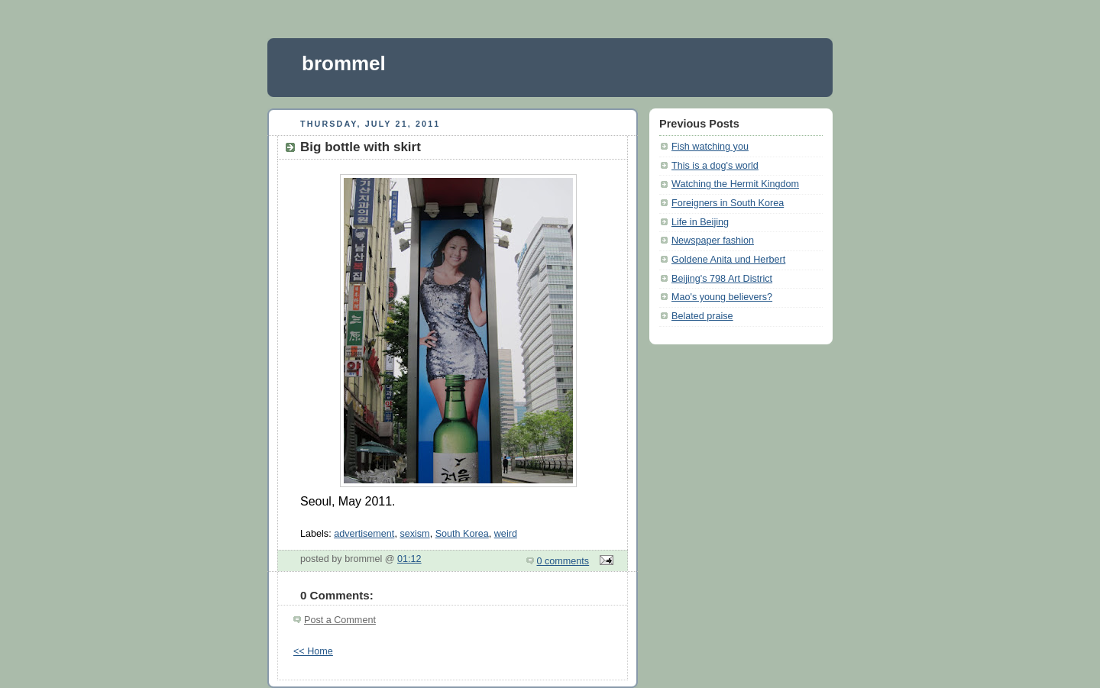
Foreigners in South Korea (727, 203)
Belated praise (702, 316)
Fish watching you (710, 146)
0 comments (563, 561)
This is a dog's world (715, 165)
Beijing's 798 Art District (721, 278)
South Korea (462, 533)
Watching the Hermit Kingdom (735, 184)
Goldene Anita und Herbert (728, 259)
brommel (344, 63)
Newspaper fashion (712, 240)
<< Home (313, 651)
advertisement (364, 533)
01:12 (409, 559)
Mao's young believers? (721, 297)
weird (505, 533)
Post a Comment (340, 620)
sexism (414, 533)
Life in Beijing (700, 222)
